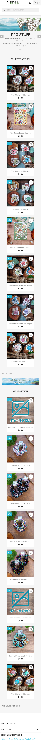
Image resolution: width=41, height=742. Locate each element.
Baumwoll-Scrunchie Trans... (20, 465)
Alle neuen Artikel (11, 706)
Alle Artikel (8, 373)
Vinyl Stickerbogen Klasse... (20, 133)
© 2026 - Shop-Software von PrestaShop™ (19, 739)
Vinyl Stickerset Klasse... (20, 95)
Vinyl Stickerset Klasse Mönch (20, 286)
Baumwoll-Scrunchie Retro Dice (20, 656)
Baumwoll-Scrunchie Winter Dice (20, 427)
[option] (20, 34)
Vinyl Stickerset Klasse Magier (20, 324)
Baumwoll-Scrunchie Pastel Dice (20, 618)
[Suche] (20, 10)
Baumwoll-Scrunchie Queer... (20, 541)
